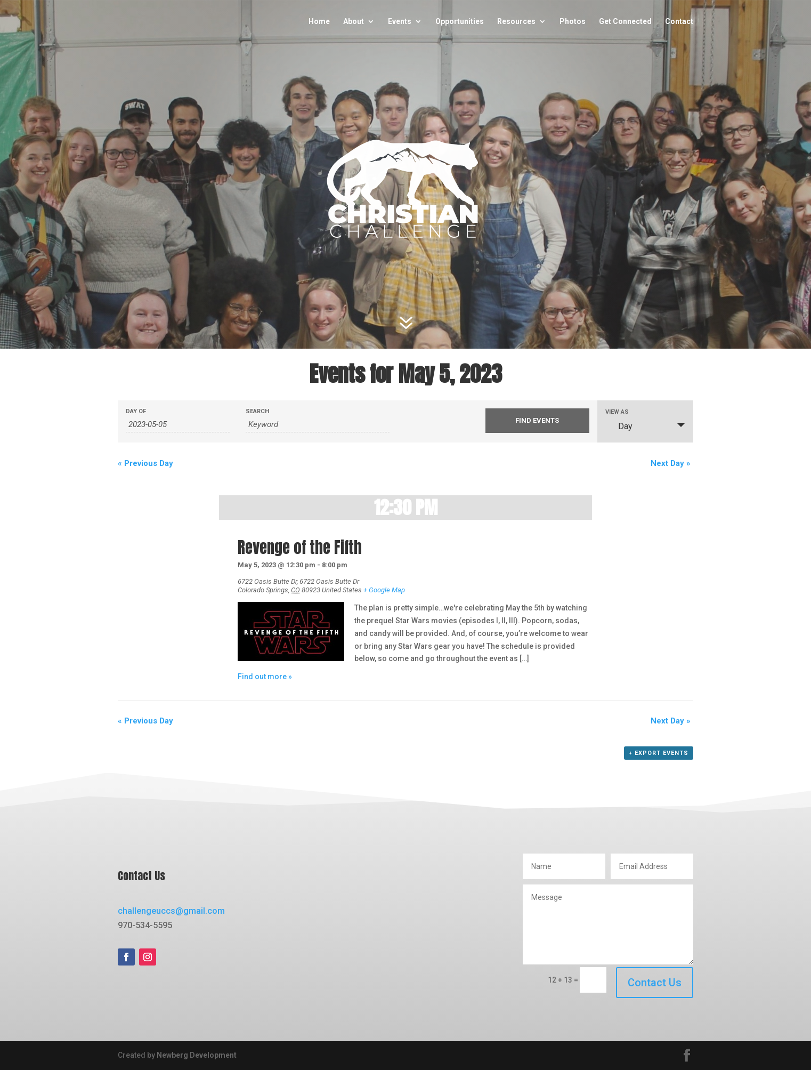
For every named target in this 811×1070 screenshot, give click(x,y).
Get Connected (625, 22)
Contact (679, 22)
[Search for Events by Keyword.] (318, 424)
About (353, 22)
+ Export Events (658, 753)
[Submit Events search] (537, 420)
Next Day (671, 463)
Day (618, 426)
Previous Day (145, 463)
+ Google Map (384, 590)
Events (399, 22)
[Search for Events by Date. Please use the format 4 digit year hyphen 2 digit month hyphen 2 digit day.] (178, 424)
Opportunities (459, 22)
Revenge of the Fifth (300, 547)
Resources (516, 22)
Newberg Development (197, 1055)
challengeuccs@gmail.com (171, 911)
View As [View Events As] (617, 412)
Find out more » (265, 676)
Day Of (136, 411)
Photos (572, 22)
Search (257, 411)
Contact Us (655, 982)
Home (319, 22)
